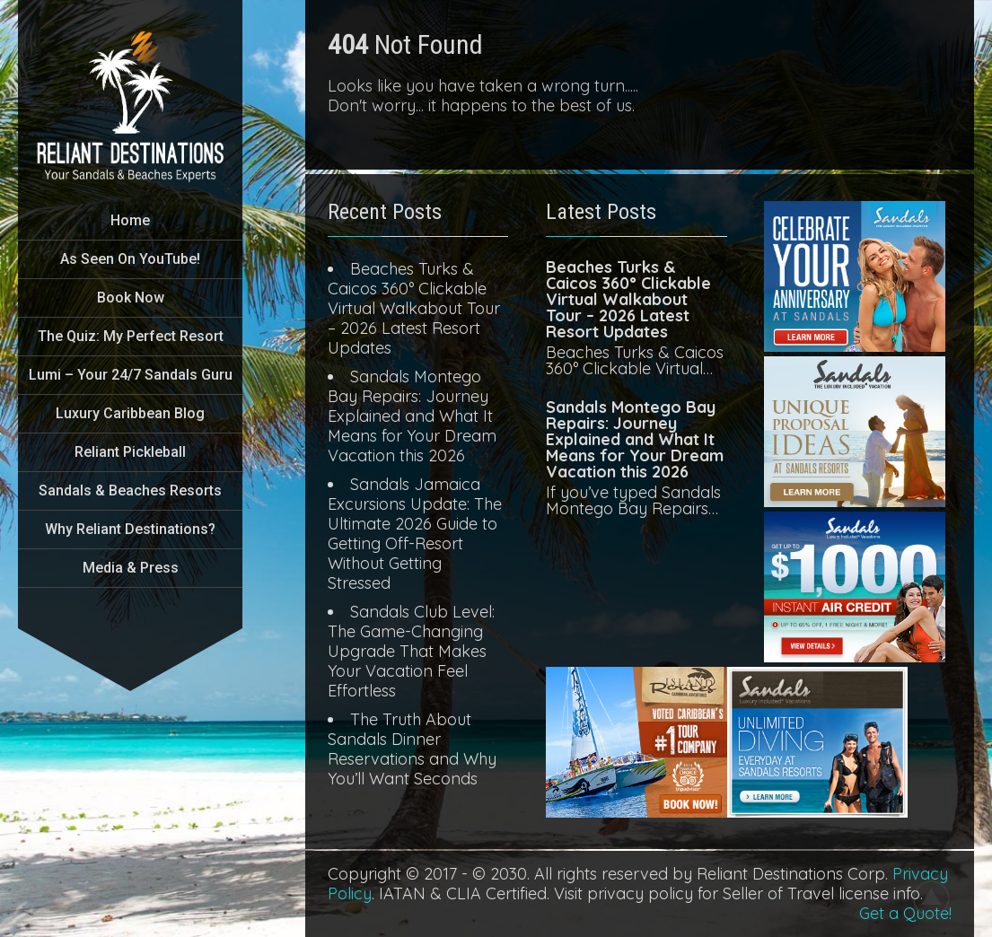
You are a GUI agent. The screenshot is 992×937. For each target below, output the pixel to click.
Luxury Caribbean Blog (130, 413)
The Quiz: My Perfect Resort (131, 336)
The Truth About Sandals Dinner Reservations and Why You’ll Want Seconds (412, 749)
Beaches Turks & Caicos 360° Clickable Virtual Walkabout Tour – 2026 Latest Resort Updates (414, 308)
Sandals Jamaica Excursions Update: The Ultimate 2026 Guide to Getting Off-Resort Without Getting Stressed (415, 533)
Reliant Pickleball (130, 451)
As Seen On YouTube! (130, 258)
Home (130, 220)
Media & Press (131, 567)
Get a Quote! (905, 913)
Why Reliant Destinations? (130, 529)
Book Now (130, 297)
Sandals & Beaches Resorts (130, 490)
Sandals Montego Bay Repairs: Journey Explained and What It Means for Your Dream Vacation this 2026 (412, 416)
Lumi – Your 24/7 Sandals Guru (131, 374)
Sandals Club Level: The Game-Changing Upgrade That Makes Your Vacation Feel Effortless (411, 651)
